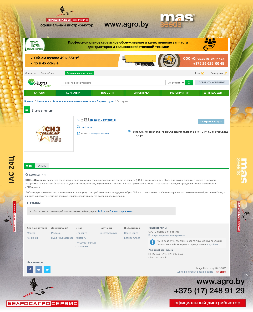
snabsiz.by (86, 127)
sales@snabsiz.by (99, 133)
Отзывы (41, 165)
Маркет (31, 232)
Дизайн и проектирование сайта (195, 271)
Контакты (81, 237)
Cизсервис (122, 101)
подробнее (212, 244)
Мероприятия (179, 92)
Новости (107, 92)
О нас (29, 165)
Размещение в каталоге (80, 73)
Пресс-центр (216, 92)
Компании (73, 92)
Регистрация (217, 73)
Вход (197, 73)
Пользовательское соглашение (86, 244)
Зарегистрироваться (121, 211)
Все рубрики (176, 82)
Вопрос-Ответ (48, 73)
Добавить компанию (212, 82)
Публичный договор (62, 237)
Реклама (56, 232)
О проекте (30, 73)
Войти (101, 211)
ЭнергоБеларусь (108, 232)
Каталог (39, 92)
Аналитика (141, 92)
